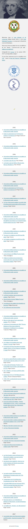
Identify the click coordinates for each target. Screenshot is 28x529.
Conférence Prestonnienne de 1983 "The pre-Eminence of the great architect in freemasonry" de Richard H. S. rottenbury (15, 326)
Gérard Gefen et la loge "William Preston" (13, 299)
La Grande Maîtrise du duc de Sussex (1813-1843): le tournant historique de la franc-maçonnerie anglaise (14, 485)
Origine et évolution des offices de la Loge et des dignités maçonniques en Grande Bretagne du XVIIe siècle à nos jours (15, 220)
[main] (14, 49)
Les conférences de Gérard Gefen (12, 307)
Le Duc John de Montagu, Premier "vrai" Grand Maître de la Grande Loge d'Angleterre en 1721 (15, 366)
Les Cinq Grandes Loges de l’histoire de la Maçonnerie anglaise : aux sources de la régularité (14, 457)
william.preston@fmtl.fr (7, 49)
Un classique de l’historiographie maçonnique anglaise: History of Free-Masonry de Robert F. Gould (15, 348)
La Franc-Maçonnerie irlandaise (11, 428)
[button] (2, 2)
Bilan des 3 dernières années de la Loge (13, 425)
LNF (3, 58)
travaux (12, 52)
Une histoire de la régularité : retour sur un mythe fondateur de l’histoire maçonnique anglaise (14, 463)
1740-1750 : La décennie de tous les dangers (14, 379)
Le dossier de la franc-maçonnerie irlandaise (14, 440)
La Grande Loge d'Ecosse (10, 160)
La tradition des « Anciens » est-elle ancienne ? (15, 505)
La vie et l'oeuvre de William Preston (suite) (14, 254)
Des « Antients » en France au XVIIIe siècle (14, 370)
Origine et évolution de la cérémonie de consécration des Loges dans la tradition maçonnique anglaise (13, 259)
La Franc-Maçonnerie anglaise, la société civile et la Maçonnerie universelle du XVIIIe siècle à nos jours (15, 204)
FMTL (17, 526)
